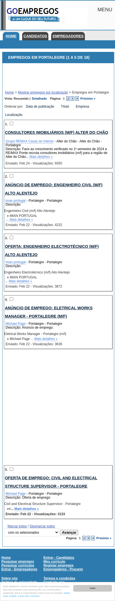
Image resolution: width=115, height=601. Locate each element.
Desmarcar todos (42, 526)
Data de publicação (40, 106)
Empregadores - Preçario (63, 569)
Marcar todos (17, 526)
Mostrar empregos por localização (43, 92)
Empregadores (68, 36)
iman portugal (16, 201)
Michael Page (16, 324)
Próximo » (87, 98)
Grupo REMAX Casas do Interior (30, 141)
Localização (14, 115)
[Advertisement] (54, 77)
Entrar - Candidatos (58, 558)
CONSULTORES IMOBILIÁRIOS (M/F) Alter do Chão (56, 132)
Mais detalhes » (41, 157)
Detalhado (39, 98)
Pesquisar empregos (17, 561)
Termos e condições (59, 578)
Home (11, 36)
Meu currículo (54, 561)
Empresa (83, 106)
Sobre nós (9, 578)
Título (65, 106)
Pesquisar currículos (17, 565)
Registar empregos (58, 565)
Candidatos (35, 36)
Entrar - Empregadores (19, 569)
